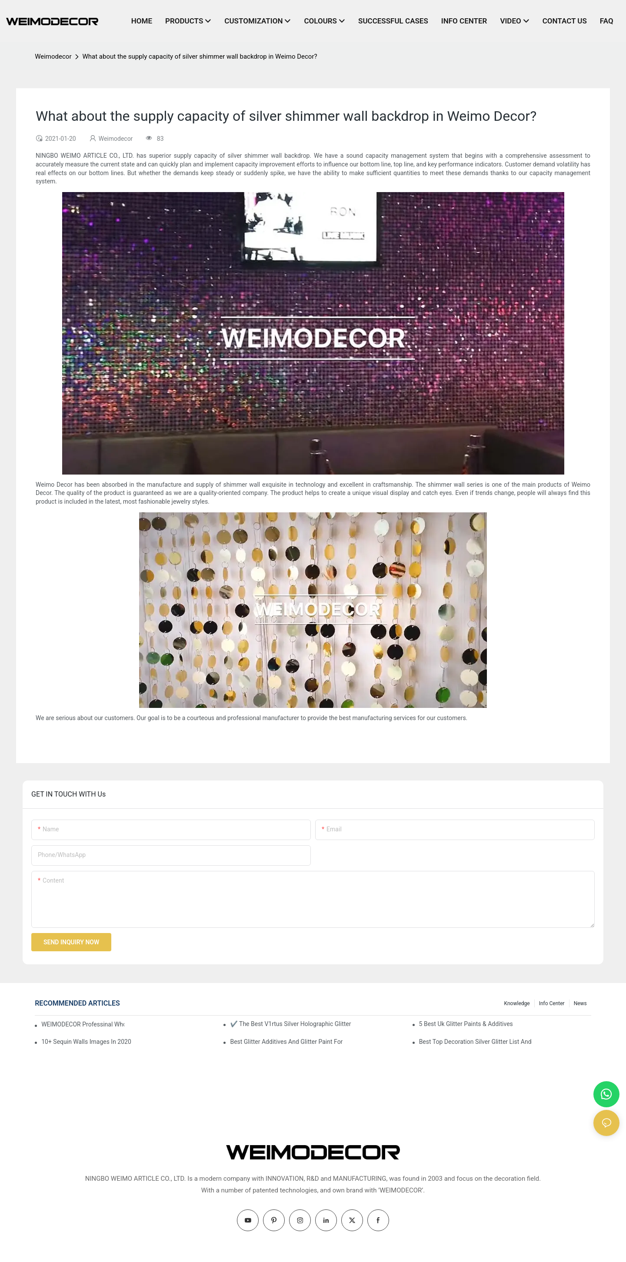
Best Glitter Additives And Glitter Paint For (286, 1041)
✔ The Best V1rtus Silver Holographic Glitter (290, 1023)
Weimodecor (53, 56)
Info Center (552, 1003)
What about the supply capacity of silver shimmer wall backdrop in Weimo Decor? (199, 56)
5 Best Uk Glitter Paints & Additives (466, 1023)
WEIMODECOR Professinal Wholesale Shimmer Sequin (82, 1024)
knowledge (517, 1003)
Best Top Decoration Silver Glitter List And (475, 1041)
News (580, 1003)
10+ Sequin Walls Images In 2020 (86, 1041)
